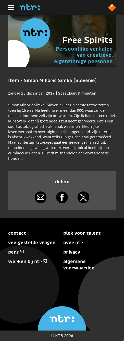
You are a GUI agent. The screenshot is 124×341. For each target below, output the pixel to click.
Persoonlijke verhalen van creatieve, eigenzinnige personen (83, 55)
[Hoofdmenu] (11, 7)
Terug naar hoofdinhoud (123, 340)
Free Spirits (87, 40)
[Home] (29, 9)
